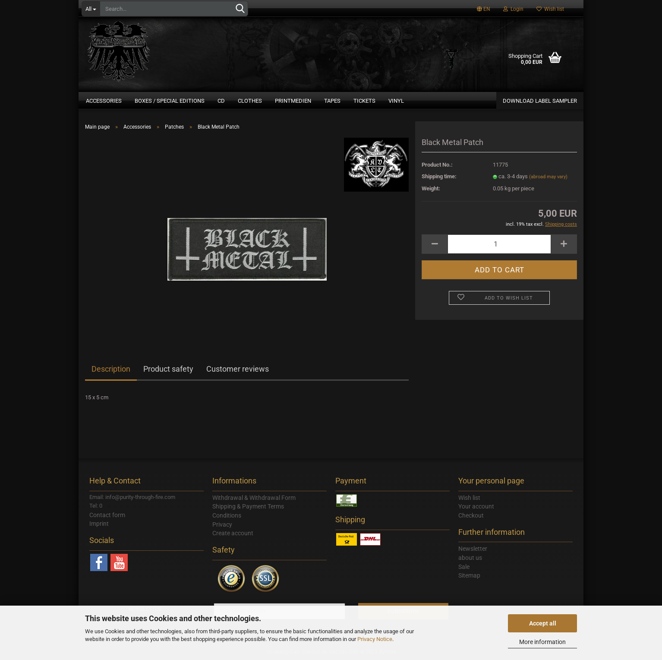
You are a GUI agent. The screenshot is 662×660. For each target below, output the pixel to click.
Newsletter (472, 548)
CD (221, 101)
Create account (232, 533)
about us (470, 557)
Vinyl (396, 101)
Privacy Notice (374, 639)
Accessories (104, 101)
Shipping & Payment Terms (248, 506)
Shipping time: (439, 176)
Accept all (542, 623)
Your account (476, 506)
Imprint (99, 523)
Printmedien (293, 101)
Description (110, 368)
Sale (464, 566)
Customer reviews (237, 368)
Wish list (550, 9)
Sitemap (469, 575)
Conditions (226, 515)
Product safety (168, 368)
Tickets (364, 101)
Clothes (250, 101)
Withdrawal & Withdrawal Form (254, 497)
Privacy (222, 524)
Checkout (471, 515)
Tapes (332, 101)
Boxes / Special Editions (170, 101)
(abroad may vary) (548, 177)
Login (513, 9)
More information (542, 641)
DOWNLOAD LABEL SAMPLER (540, 101)
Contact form (107, 515)
